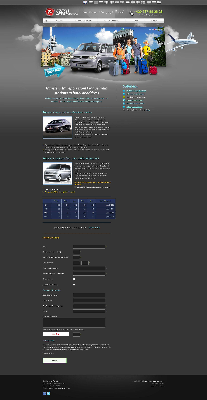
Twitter (48, 393)
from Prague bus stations (135, 103)
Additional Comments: (50, 316)
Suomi (143, 2)
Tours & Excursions (111, 20)
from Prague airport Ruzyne (136, 90)
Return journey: (48, 279)
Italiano (112, 2)
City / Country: (47, 300)
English (85, 2)
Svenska (138, 2)
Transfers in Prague (83, 20)
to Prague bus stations (135, 107)
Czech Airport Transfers (60, 11)
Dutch (127, 2)
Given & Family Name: (50, 295)
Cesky (148, 110)
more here (94, 227)
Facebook (44, 393)
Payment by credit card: (50, 284)
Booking (135, 20)
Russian (101, 2)
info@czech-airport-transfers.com (150, 15)
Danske (149, 2)
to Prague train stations (135, 100)
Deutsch (96, 2)
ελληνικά (159, 2)
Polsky (154, 2)
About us (59, 20)
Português (122, 2)
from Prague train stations (136, 97)
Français (106, 2)
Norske (133, 2)
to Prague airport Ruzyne (135, 94)
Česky (90, 2)
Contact (154, 20)
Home (46, 21)
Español (117, 2)
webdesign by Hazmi (157, 386)
